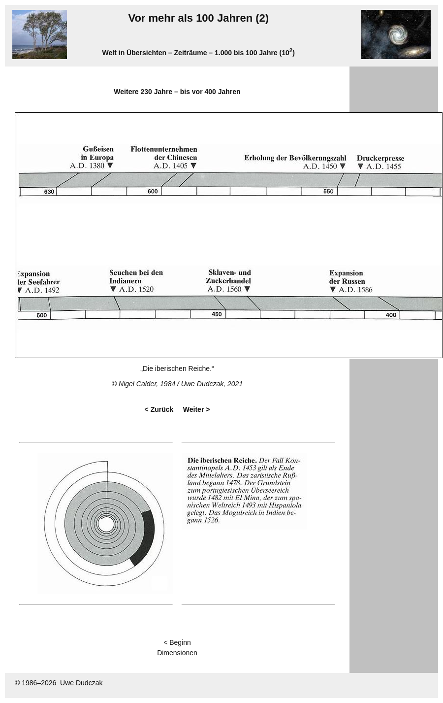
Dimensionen (177, 653)
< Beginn (177, 642)
